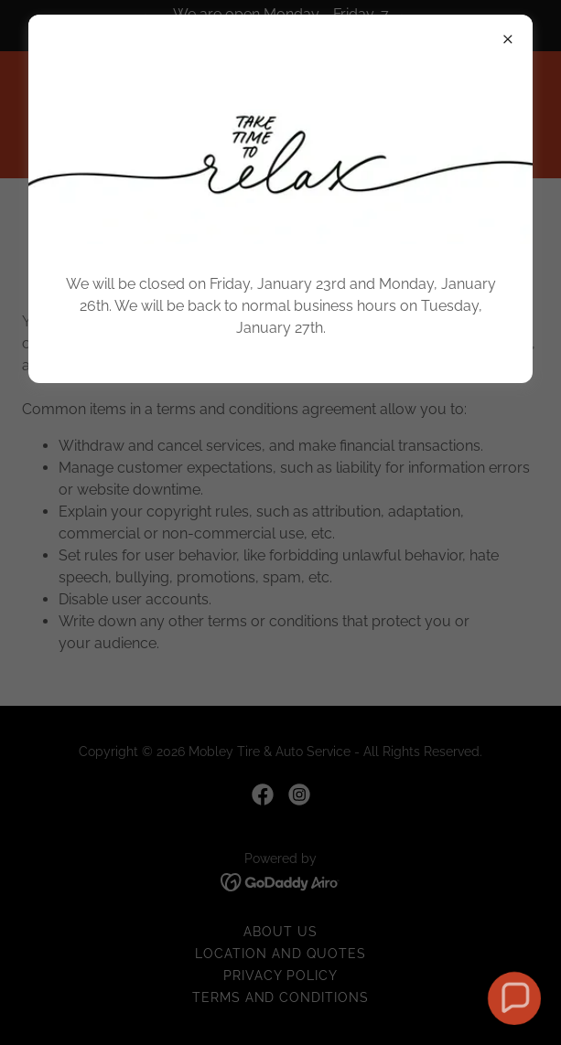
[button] (514, 998)
